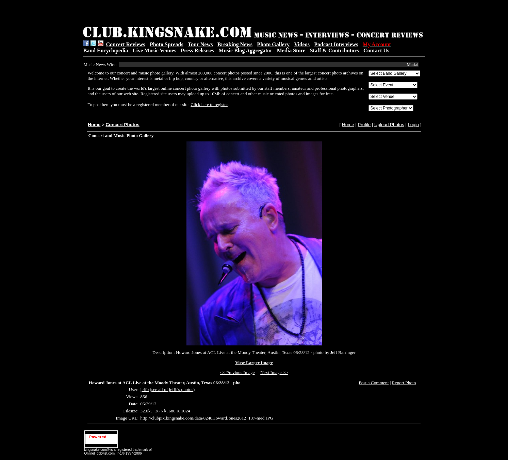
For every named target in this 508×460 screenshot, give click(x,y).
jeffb (144, 389)
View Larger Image (254, 362)
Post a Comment (374, 382)
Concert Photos (122, 124)
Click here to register (209, 104)
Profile (364, 124)
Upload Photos (389, 124)
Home (94, 124)
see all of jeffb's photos (172, 389)
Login (413, 124)
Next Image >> (274, 372)
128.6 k (159, 410)
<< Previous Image (237, 372)
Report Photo (404, 382)
